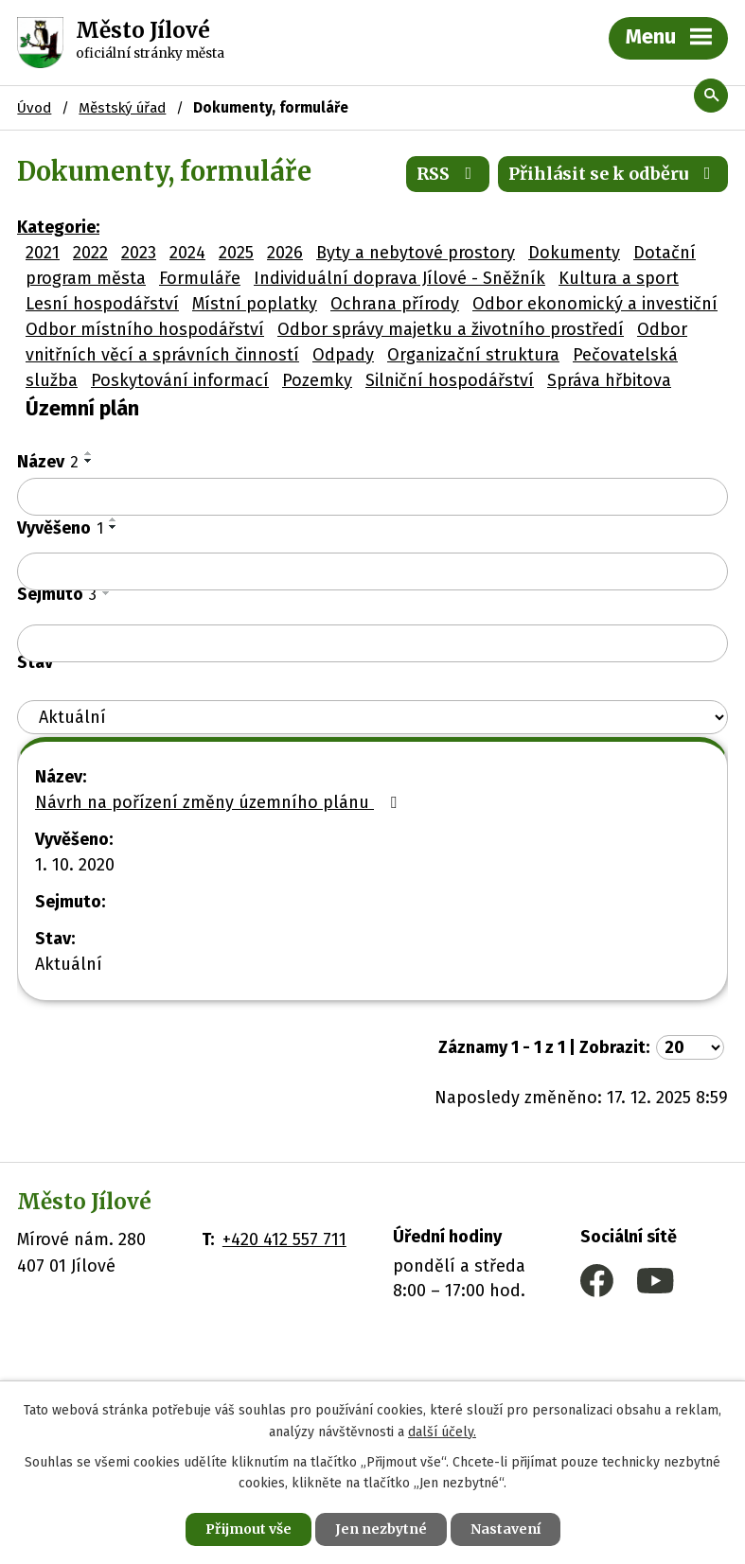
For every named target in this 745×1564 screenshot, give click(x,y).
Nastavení (505, 1529)
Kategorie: (58, 227)
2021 (43, 252)
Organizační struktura (473, 354)
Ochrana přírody (394, 303)
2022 (90, 252)
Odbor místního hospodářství (145, 329)
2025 (236, 252)
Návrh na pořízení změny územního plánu (219, 802)
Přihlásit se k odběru (613, 174)
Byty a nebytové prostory (415, 252)
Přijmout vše (248, 1529)
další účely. (442, 1432)
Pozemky (317, 380)
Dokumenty (574, 252)
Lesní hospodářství (102, 303)
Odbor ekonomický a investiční (595, 303)
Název (48, 461)
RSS (448, 174)
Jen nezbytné (381, 1529)
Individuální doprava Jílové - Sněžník (399, 278)
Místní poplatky (254, 303)
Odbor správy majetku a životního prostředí (450, 329)
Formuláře (199, 278)
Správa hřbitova (609, 380)
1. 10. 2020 (75, 864)
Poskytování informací (180, 380)
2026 (285, 252)
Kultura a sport (619, 278)
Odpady (343, 354)
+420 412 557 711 (284, 1239)
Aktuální (68, 964)
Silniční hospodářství (449, 380)
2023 (138, 252)
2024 (187, 252)
